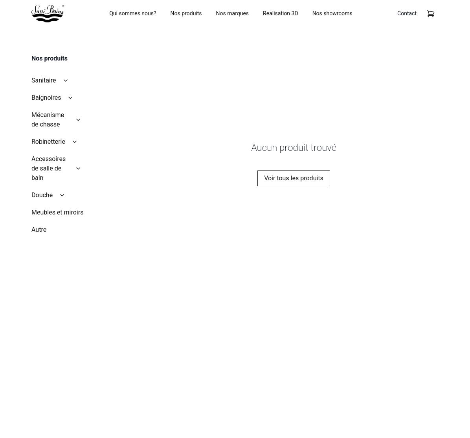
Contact (407, 13)
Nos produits (186, 13)
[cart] (431, 14)
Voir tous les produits (293, 178)
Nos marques (232, 13)
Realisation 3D (280, 13)
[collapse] (65, 80)
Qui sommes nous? (132, 13)
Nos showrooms (332, 13)
